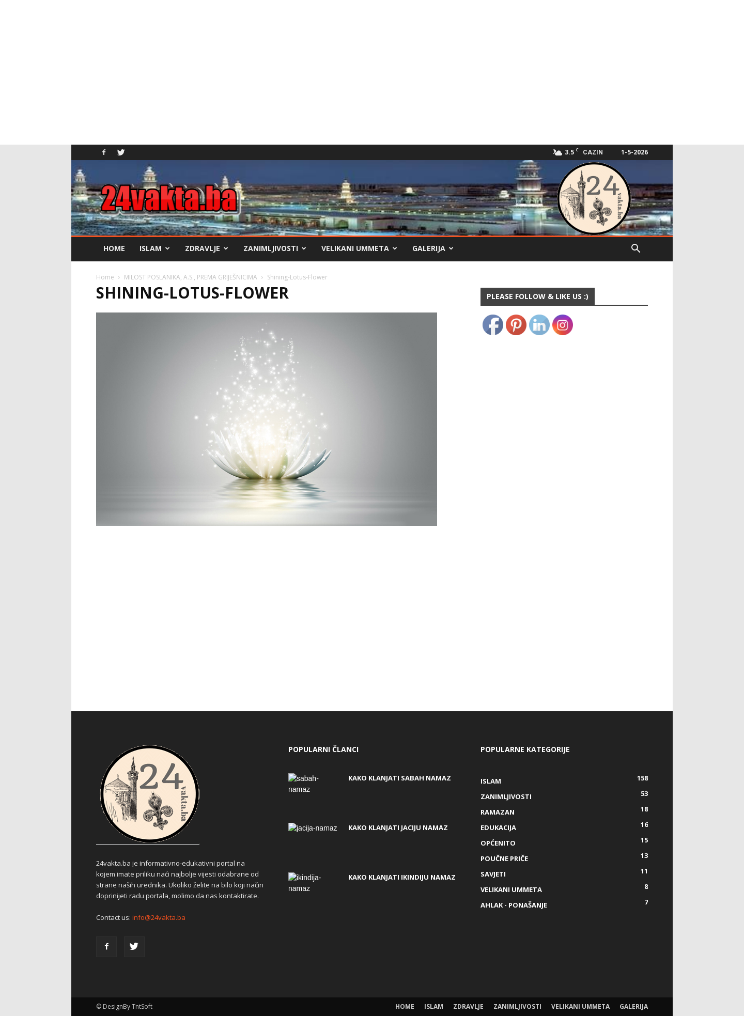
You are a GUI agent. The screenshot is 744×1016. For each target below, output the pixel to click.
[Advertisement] (310, 72)
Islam (155, 248)
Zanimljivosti (274, 248)
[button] (635, 250)
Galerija (433, 248)
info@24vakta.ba (158, 917)
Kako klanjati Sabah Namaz (399, 778)
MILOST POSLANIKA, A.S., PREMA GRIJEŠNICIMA (190, 277)
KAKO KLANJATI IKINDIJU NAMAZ (402, 877)
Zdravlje (206, 248)
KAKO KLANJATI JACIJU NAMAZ (398, 827)
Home (114, 248)
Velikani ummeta (359, 248)
